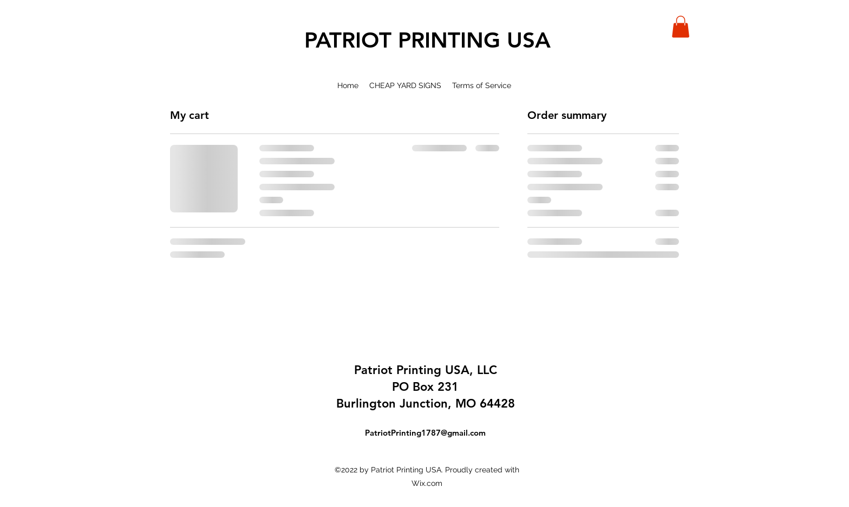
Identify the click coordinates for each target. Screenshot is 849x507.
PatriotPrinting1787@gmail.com (425, 433)
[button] (680, 27)
